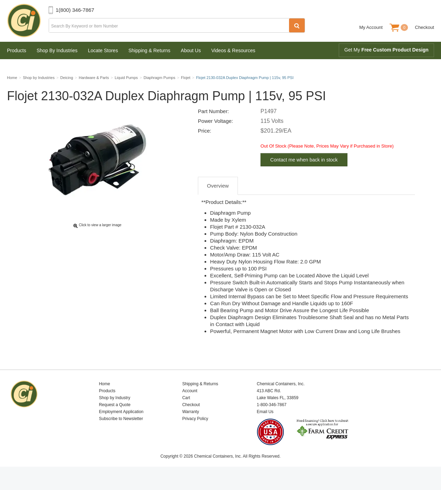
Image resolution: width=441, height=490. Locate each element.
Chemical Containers (28, 20)
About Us (191, 50)
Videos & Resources (233, 50)
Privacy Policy (195, 435)
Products (16, 50)
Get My (386, 50)
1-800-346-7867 (271, 421)
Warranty (190, 428)
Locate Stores (103, 50)
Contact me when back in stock (304, 176)
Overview (218, 202)
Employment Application (121, 428)
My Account (371, 27)
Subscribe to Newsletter (121, 435)
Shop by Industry (114, 414)
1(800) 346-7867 (75, 10)
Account (189, 407)
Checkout (424, 27)
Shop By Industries (57, 50)
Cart (186, 414)
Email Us (265, 428)
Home (104, 400)
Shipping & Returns (149, 50)
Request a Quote (114, 421)
